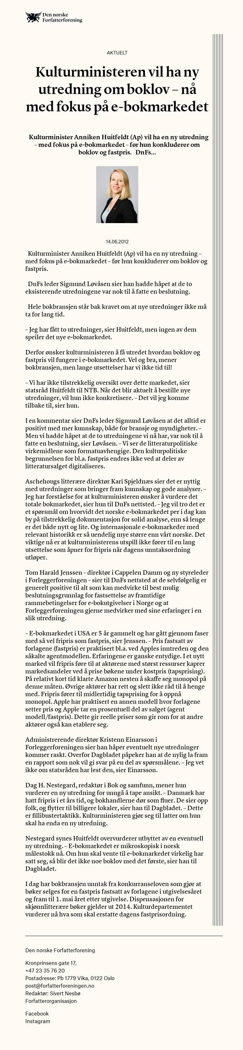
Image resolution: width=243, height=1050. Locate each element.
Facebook (37, 1013)
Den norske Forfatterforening (53, 17)
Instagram (37, 1021)
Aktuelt (117, 52)
